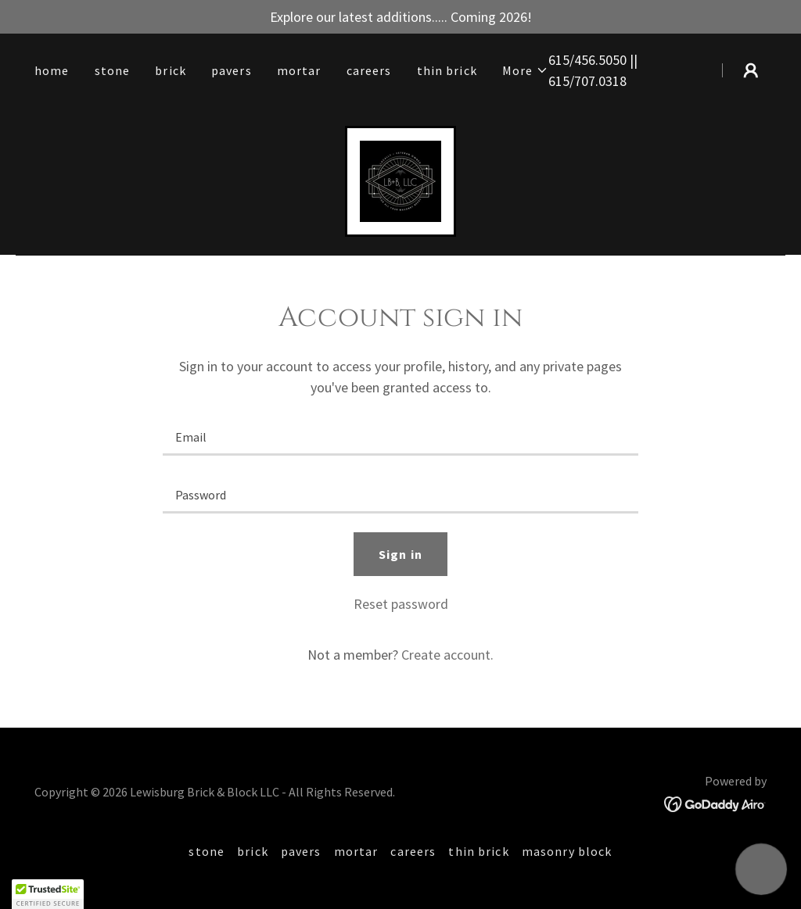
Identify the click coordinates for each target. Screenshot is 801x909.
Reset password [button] (401, 604)
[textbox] (400, 436)
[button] (525, 70)
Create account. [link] (447, 655)
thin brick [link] (447, 70)
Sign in (400, 554)
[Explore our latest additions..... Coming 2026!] (400, 16)
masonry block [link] (567, 851)
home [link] (52, 70)
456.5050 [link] (600, 60)
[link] (400, 179)
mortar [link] (299, 70)
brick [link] (170, 70)
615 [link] (558, 60)
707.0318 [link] (600, 81)
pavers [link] (231, 70)
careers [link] (369, 70)
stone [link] (113, 70)
